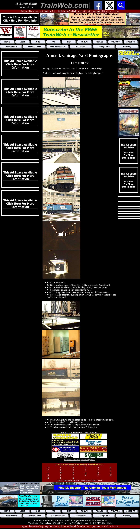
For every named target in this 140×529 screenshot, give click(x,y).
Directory (127, 46)
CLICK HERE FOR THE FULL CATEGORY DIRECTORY (79, 480)
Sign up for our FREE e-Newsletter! (90, 520)
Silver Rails (107, 523)
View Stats (33, 523)
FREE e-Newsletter (57, 46)
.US (53, 42)
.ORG (38, 42)
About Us (37, 520)
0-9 (48, 467)
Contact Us (48, 520)
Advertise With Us (64, 520)
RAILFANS (115, 42)
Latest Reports (11, 46)
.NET (69, 42)
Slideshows (81, 46)
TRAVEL (99, 42)
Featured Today (34, 46)
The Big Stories (103, 46)
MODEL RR (130, 42)
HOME (7, 42)
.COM (22, 42)
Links (85, 523)
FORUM (84, 42)
